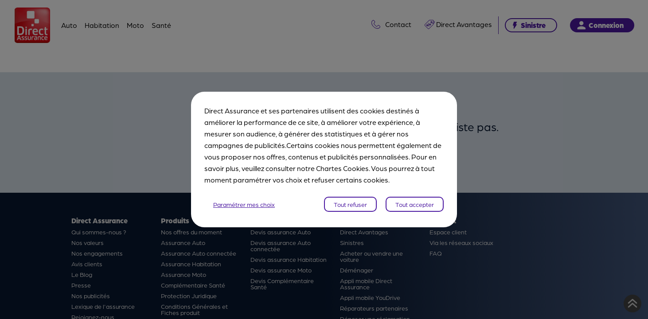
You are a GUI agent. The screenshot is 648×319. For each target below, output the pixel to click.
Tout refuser (350, 204)
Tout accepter (414, 204)
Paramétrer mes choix (244, 204)
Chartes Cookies (342, 168)
